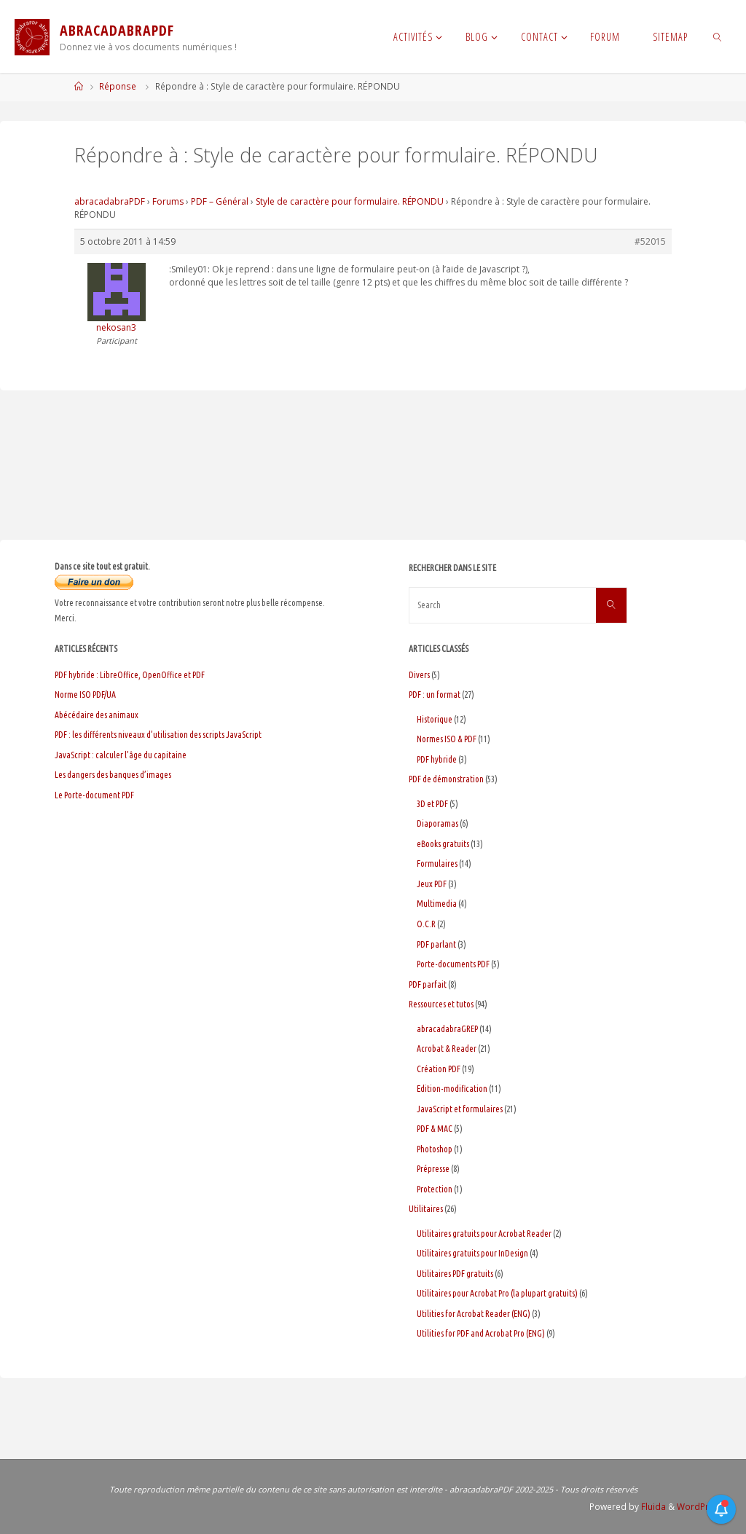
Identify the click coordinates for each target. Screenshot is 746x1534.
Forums (168, 201)
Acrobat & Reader (446, 1048)
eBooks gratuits (443, 844)
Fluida (652, 1506)
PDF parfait (428, 984)
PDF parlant (436, 944)
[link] (717, 36)
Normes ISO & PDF (446, 739)
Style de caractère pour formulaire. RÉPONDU (350, 201)
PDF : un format (434, 694)
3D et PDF (432, 804)
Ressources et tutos (441, 1004)
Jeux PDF (432, 884)
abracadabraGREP (447, 1029)
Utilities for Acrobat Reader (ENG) (473, 1313)
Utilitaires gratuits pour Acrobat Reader (484, 1233)
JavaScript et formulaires (460, 1109)
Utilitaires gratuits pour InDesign (472, 1253)
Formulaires (437, 863)
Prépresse (433, 1168)
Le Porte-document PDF (94, 795)
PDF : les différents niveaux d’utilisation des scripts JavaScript (158, 734)
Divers (419, 675)
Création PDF (438, 1069)
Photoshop (434, 1149)
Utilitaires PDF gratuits (455, 1273)
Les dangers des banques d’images (113, 774)
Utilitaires (426, 1209)
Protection (434, 1189)
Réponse (117, 86)
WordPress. (701, 1506)
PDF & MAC (434, 1128)
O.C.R (426, 924)
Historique (434, 719)
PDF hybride (437, 759)
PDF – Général (219, 201)
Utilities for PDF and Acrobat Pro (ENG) (481, 1333)
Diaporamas (437, 823)
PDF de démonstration (446, 779)
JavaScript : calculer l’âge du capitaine (120, 755)
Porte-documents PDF (453, 964)
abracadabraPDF (109, 201)
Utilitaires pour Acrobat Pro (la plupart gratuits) (497, 1293)
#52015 (650, 241)
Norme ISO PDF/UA (85, 694)
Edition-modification (452, 1088)
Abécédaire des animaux (96, 715)
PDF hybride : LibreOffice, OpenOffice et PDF (130, 675)
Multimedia (437, 903)
